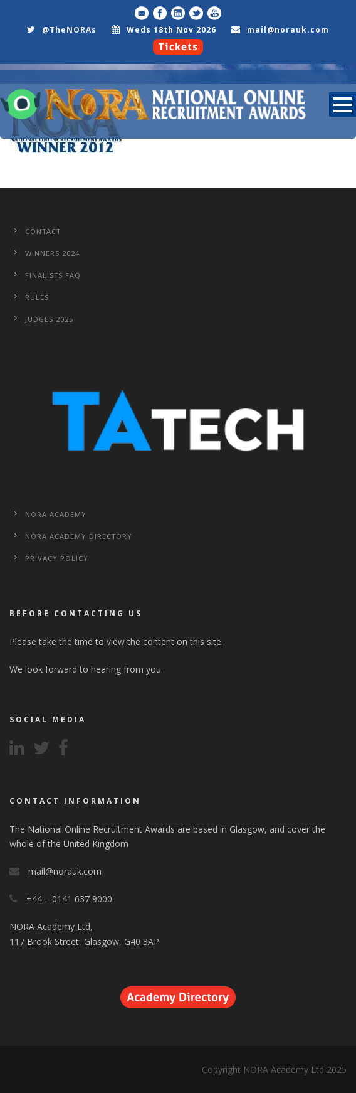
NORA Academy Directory (78, 536)
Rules (37, 297)
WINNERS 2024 (52, 253)
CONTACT (43, 231)
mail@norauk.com (288, 29)
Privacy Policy (56, 558)
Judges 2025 (49, 319)
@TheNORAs (69, 29)
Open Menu (342, 104)
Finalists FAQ (53, 275)
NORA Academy (55, 514)
